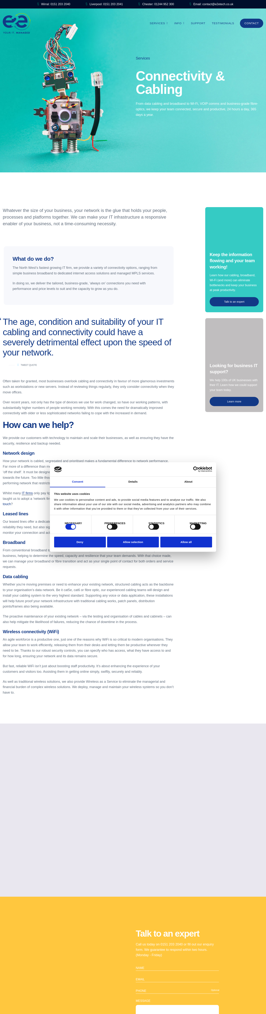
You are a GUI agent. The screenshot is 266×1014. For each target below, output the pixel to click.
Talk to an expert (234, 301)
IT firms (27, 493)
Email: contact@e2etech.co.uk (211, 4)
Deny (79, 543)
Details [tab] (133, 480)
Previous (60, 789)
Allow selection (133, 543)
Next (207, 789)
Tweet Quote (27, 365)
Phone (141, 972)
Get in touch (133, 836)
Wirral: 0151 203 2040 (53, 4)
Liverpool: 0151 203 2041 (104, 4)
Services (157, 23)
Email (140, 961)
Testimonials (223, 23)
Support (198, 23)
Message (143, 982)
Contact (251, 23)
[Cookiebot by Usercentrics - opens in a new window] (196, 468)
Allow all (186, 543)
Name (140, 950)
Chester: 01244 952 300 (156, 4)
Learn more (234, 401)
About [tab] (188, 480)
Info (178, 23)
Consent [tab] (77, 480)
